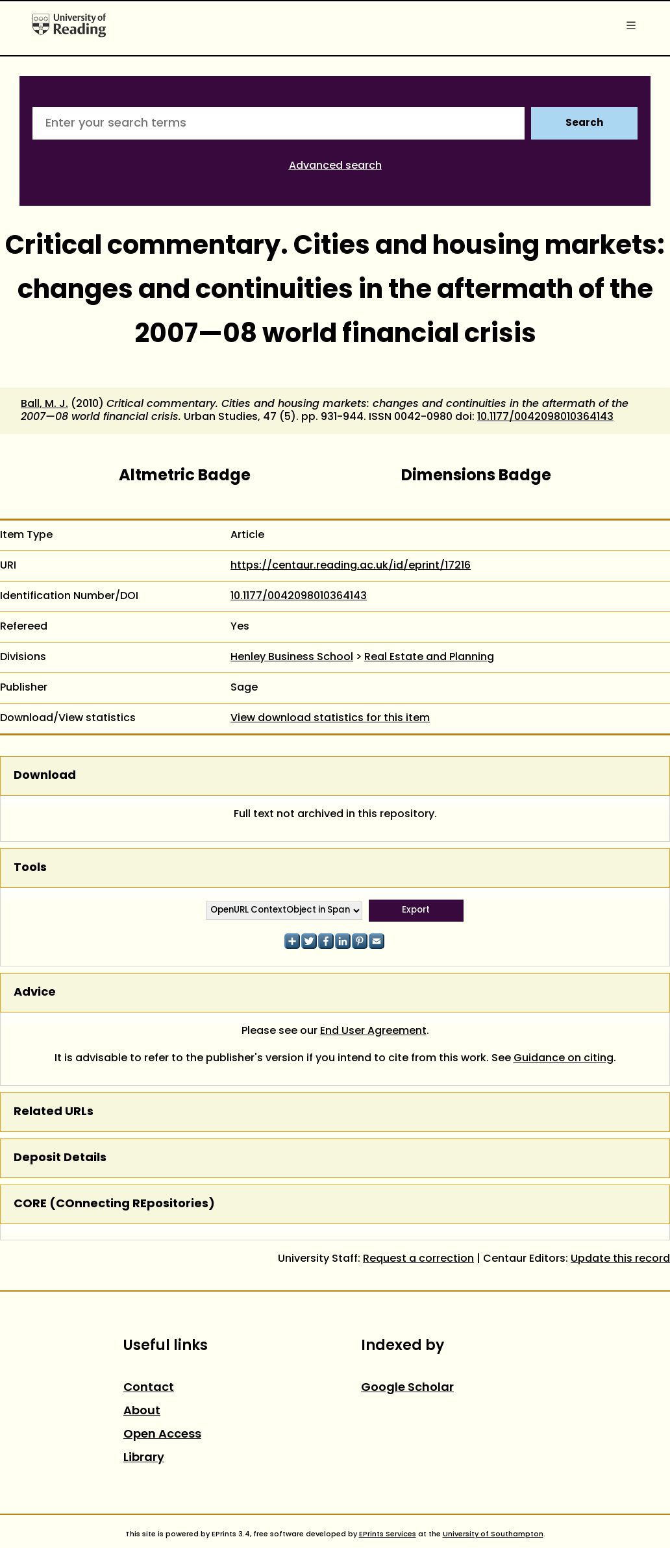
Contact (148, 1388)
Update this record (620, 1259)
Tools (30, 868)
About (141, 1411)
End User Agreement (373, 1031)
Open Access (162, 1435)
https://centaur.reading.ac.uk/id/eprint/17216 (350, 566)
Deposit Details (60, 1158)
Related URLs (53, 1112)
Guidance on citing (564, 1058)
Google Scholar (407, 1388)
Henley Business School (291, 657)
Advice (35, 993)
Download (45, 776)
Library (143, 1458)
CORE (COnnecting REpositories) (114, 1204)
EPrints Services (387, 1534)
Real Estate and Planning (429, 657)
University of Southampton (493, 1534)
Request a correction (418, 1259)
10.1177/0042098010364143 (545, 417)
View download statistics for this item (330, 718)
